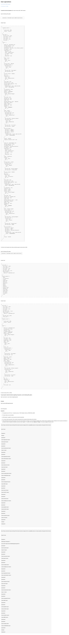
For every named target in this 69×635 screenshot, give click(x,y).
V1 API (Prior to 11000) (4, 6)
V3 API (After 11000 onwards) (5, 4)
